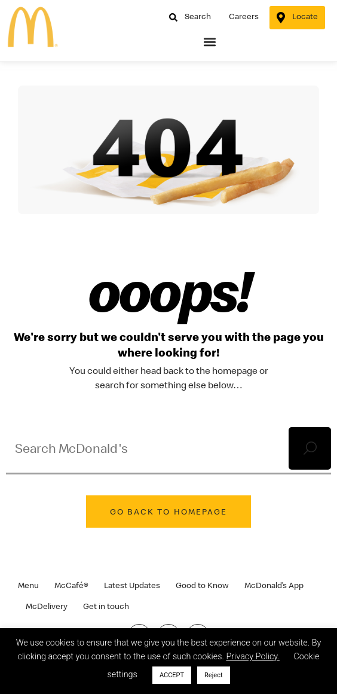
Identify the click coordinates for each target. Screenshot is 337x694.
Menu (28, 585)
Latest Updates (132, 585)
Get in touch (106, 606)
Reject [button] (213, 675)
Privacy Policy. (252, 657)
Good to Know (202, 585)
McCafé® (71, 585)
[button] (210, 42)
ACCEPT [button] (172, 675)
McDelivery (47, 606)
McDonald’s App (274, 585)
